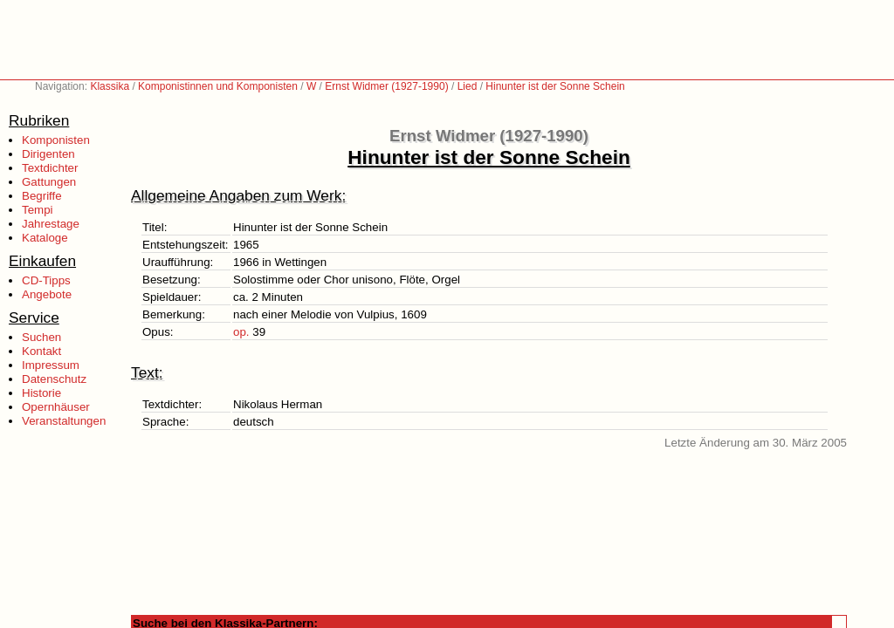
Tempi (37, 209)
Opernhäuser (56, 406)
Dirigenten (48, 153)
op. (241, 331)
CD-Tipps (46, 280)
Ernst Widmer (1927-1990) (386, 86)
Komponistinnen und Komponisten (218, 86)
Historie (41, 392)
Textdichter (50, 167)
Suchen (41, 337)
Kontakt (41, 351)
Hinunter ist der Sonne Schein (554, 86)
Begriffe (42, 195)
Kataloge (45, 237)
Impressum (50, 365)
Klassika (109, 86)
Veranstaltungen (64, 420)
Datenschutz (54, 379)
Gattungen (49, 181)
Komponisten (56, 140)
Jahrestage (50, 223)
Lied (467, 86)
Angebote (47, 294)
